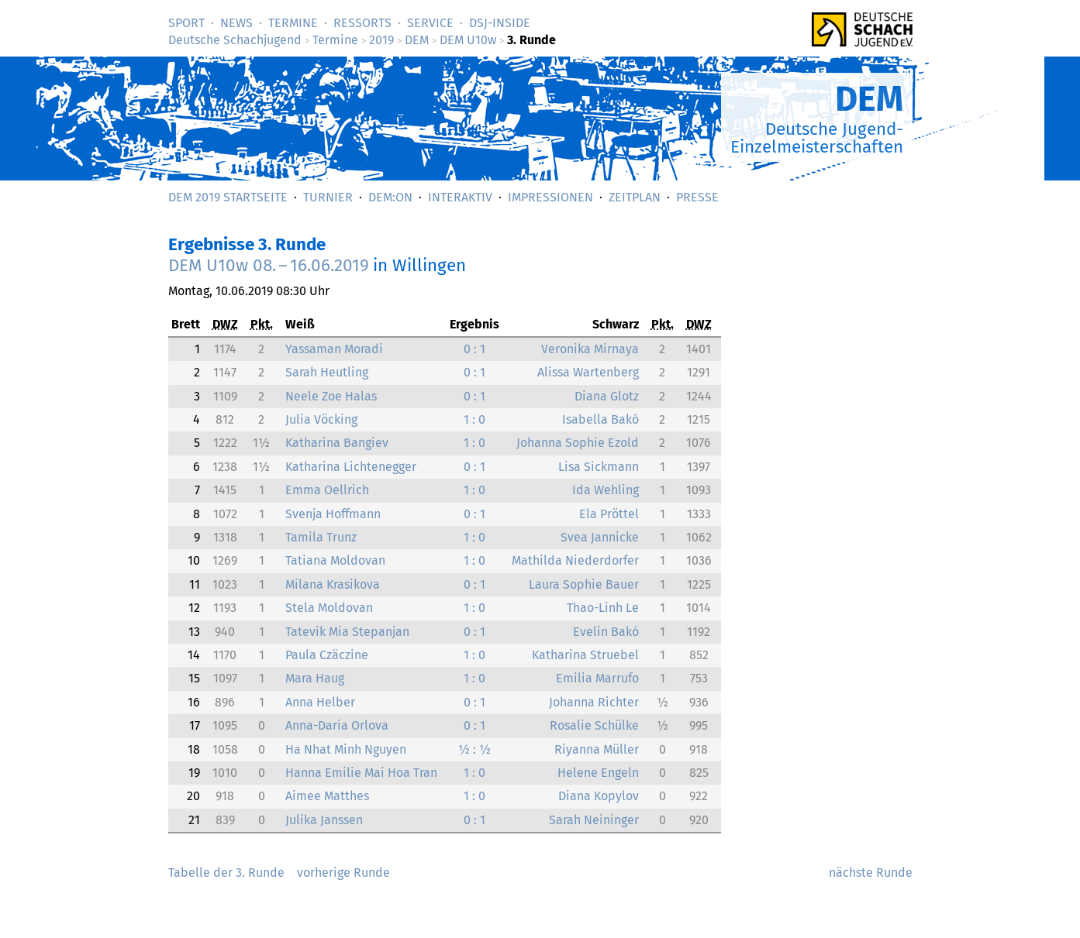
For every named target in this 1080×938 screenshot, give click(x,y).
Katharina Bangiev (336, 442)
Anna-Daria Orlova (336, 725)
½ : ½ (474, 749)
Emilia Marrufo (597, 678)
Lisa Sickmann (598, 466)
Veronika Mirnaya (590, 349)
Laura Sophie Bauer (584, 584)
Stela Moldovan (329, 607)
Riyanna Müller (596, 749)
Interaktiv (460, 197)
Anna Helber (320, 702)
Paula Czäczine (326, 655)
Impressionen (550, 197)
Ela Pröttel (609, 514)
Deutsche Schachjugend (235, 40)
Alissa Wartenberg (588, 372)
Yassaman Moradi (334, 349)
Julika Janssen (324, 820)
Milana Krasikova (332, 584)
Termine (293, 22)
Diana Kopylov (598, 796)
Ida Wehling (605, 490)
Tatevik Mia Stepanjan (347, 631)
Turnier (328, 197)
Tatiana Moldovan (335, 560)
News (236, 22)
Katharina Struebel (585, 655)
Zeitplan (635, 197)
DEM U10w (468, 40)
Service (430, 22)
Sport (186, 22)
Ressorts (362, 22)
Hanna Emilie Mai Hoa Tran (361, 772)
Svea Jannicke (600, 537)
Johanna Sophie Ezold (577, 442)
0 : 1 (474, 349)
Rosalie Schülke (594, 725)
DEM (417, 40)
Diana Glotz (607, 396)
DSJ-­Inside (499, 22)
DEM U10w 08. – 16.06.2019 (268, 265)
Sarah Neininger (594, 820)
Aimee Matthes (327, 796)
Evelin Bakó (606, 631)
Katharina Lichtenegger (350, 466)
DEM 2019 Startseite (228, 197)
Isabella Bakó (600, 419)
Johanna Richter (594, 702)
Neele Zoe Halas (331, 396)
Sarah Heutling (326, 372)
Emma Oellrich (327, 490)
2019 (381, 40)
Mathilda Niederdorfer (575, 560)
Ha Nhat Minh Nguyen (345, 749)
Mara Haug (314, 678)
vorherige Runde (343, 872)
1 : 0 (474, 419)
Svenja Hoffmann (333, 514)
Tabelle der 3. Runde (226, 872)
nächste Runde (871, 872)
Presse (697, 197)
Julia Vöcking (321, 419)
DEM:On (390, 197)
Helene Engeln (598, 772)
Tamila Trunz (321, 537)
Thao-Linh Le (603, 607)
